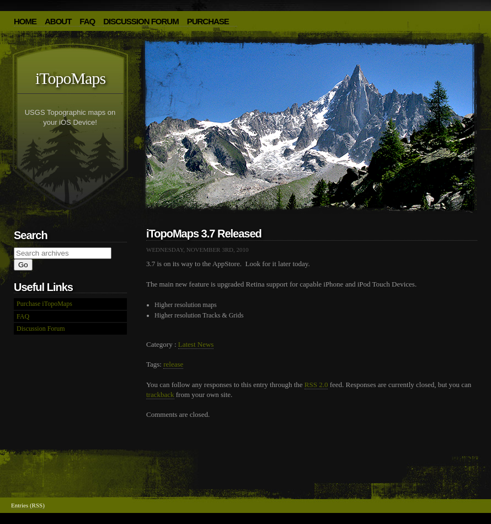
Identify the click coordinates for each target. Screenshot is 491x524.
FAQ (87, 21)
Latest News (196, 344)
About (58, 21)
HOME (25, 21)
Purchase (208, 21)
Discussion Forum (141, 21)
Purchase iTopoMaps (44, 304)
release (173, 364)
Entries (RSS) (28, 505)
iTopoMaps (70, 78)
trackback (160, 394)
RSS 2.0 (316, 384)
